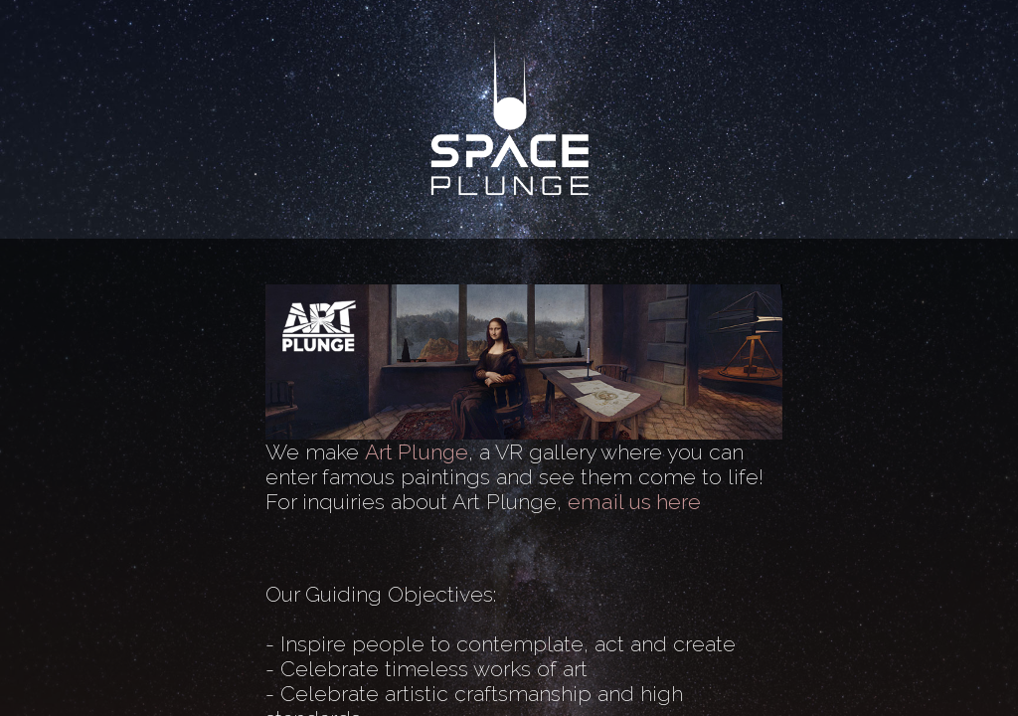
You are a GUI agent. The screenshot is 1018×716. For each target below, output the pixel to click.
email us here (634, 501)
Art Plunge (416, 452)
